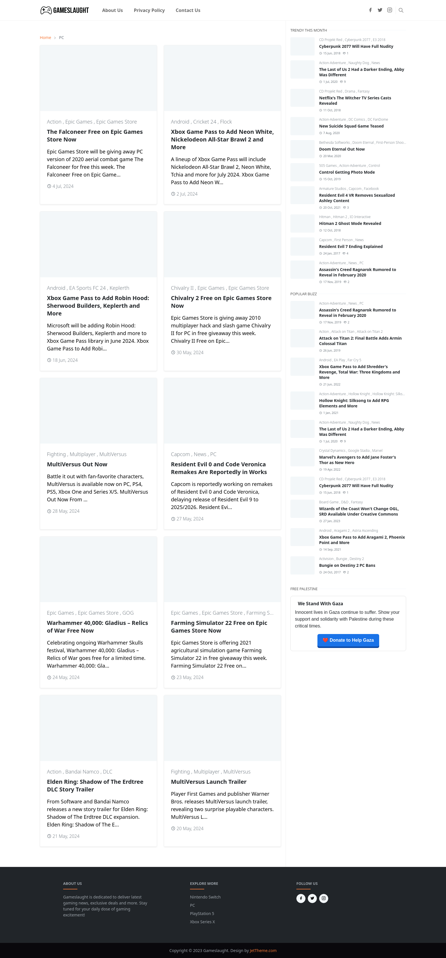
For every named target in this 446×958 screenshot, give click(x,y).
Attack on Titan (343, 331)
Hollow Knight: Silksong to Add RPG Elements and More (354, 403)
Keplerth (119, 287)
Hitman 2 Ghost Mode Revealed (350, 223)
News (201, 454)
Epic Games (79, 121)
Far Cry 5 (354, 360)
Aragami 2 (342, 530)
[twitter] (380, 10)
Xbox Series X (202, 921)
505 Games (328, 165)
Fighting (57, 454)
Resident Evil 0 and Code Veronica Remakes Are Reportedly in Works (219, 468)
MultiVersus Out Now (77, 464)
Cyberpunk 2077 (358, 39)
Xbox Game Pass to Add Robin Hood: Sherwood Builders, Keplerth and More (98, 305)
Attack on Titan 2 (370, 331)
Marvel (377, 450)
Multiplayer (83, 454)
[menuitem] (112, 10)
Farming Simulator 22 (271, 612)
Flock (226, 121)
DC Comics (357, 119)
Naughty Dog (359, 62)
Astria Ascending (365, 530)
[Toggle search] (401, 10)
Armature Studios (333, 188)
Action (55, 121)
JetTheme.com (263, 950)
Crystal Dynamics (332, 450)
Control (374, 165)
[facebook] (370, 10)
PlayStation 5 (202, 913)
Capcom (181, 454)
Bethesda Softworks (335, 142)
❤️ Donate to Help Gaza (348, 640)
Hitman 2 (340, 216)
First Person (344, 239)
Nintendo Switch (205, 897)
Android (181, 121)
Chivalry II (183, 287)
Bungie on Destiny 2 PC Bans (347, 565)
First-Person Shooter (392, 142)
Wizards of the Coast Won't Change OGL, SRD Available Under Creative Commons (359, 511)
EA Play (340, 360)
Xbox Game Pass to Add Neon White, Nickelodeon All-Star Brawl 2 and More (222, 139)
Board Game (329, 502)
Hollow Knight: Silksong (391, 393)
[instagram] (390, 10)
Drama (350, 91)
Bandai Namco (83, 771)
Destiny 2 (357, 558)
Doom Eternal (363, 142)
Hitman (325, 216)
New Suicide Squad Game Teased (351, 126)
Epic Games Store (116, 121)
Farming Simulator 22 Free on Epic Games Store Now (219, 626)
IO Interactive (360, 216)
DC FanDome (378, 119)
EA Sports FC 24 (88, 287)
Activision (326, 558)
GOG (128, 612)
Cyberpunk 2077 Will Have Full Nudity (356, 46)
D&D (345, 502)
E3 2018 (379, 39)
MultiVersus (113, 454)
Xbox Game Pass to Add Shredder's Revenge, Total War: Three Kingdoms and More (359, 372)
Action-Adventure (333, 62)
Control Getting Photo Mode (347, 172)
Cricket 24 (205, 121)
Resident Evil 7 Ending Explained (351, 246)
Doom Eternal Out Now (342, 149)
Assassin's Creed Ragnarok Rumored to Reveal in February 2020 (357, 272)
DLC (107, 771)
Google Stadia (359, 450)
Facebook (371, 188)
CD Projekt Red (331, 39)
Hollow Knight (359, 393)
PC (213, 454)
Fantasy (363, 91)
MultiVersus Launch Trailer (209, 781)
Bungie (342, 558)
